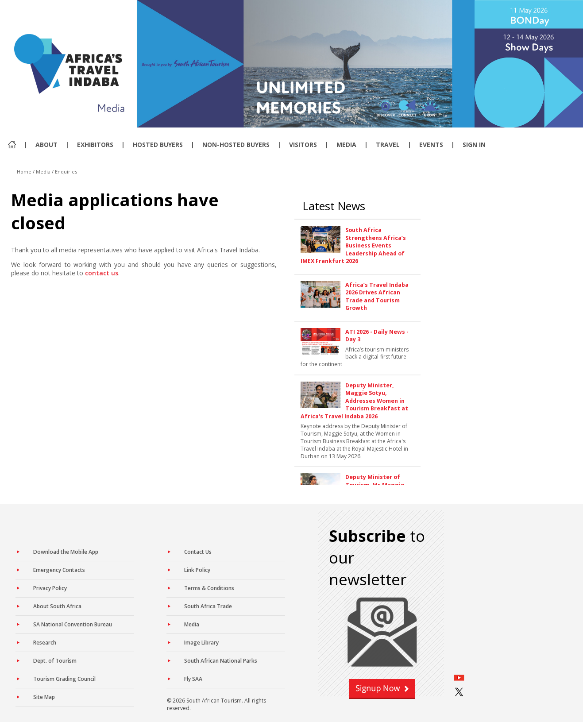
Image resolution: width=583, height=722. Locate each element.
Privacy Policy (50, 588)
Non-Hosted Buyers (236, 144)
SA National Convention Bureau (72, 624)
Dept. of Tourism (55, 660)
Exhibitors (95, 144)
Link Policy (197, 570)
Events (431, 144)
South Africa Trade (208, 606)
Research (44, 642)
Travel (388, 144)
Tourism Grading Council (64, 679)
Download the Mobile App (65, 552)
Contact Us (198, 552)
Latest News (334, 205)
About (46, 144)
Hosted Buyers (158, 144)
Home (24, 171)
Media (346, 144)
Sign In (474, 144)
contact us (101, 273)
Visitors (303, 144)
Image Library (201, 642)
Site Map (44, 697)
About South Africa (57, 606)
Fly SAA (193, 679)
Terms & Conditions (209, 588)
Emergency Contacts (59, 570)
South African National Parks (220, 660)
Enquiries (66, 171)
